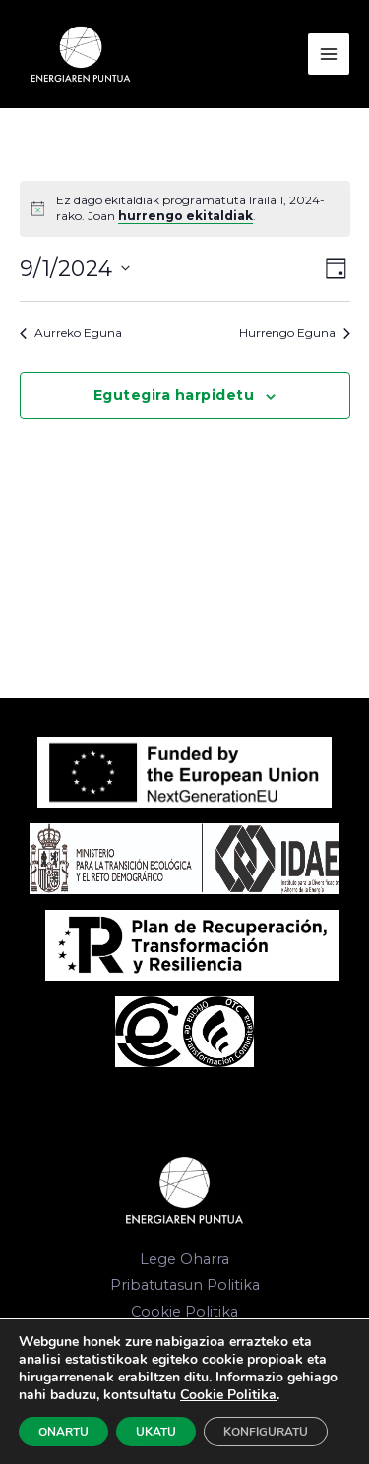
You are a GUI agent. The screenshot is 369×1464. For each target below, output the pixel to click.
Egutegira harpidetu (174, 395)
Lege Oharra (184, 1258)
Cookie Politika (184, 1312)
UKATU (156, 1431)
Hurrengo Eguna (294, 332)
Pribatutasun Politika (185, 1285)
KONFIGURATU (265, 1431)
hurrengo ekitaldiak (185, 215)
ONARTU (63, 1431)
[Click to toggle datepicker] (75, 269)
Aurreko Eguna (71, 332)
